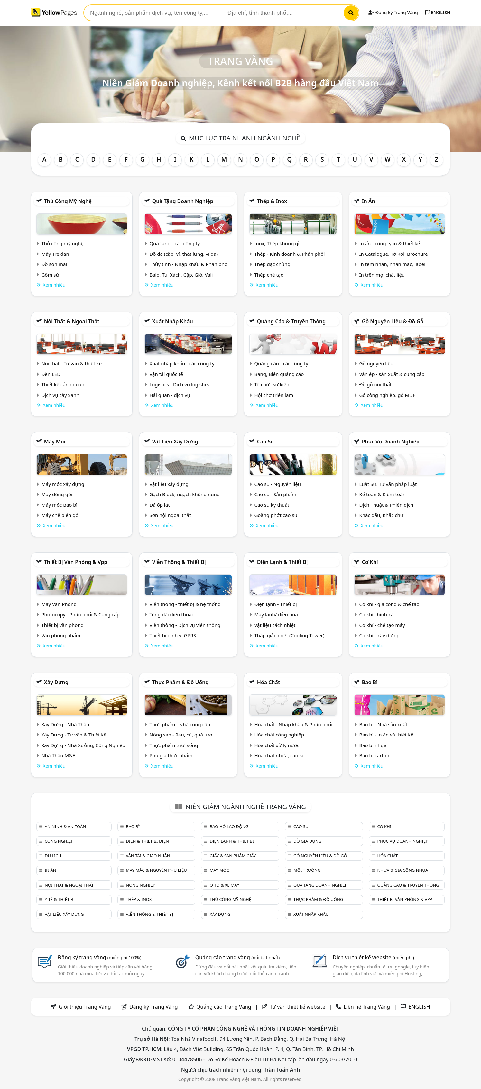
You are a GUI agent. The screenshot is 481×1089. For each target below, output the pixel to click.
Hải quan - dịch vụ (169, 395)
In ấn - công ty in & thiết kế (389, 243)
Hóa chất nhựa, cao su (279, 755)
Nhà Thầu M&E (58, 755)
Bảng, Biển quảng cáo (279, 374)
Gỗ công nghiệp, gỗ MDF (387, 395)
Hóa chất (268, 682)
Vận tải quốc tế (166, 374)
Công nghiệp (59, 841)
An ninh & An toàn (65, 826)
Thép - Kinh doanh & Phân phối (289, 254)
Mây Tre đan (55, 254)
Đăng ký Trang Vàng (393, 12)
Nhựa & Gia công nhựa (402, 870)
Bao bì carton (374, 755)
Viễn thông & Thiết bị (179, 562)
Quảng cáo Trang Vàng (223, 1006)
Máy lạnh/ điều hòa (276, 614)
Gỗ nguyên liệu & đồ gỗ (392, 321)
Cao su (265, 441)
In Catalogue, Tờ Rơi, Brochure (393, 254)
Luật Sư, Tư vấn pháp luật (388, 484)
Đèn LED (50, 374)
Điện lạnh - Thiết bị (275, 604)
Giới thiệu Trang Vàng (85, 1006)
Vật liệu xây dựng (175, 441)
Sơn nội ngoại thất (170, 515)
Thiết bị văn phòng (62, 625)
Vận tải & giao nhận (148, 856)
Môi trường (307, 870)
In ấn (368, 201)
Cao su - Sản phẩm (275, 494)
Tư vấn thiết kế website (298, 1006)
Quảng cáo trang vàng (237, 957)
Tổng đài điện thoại (171, 614)
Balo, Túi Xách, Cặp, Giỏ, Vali (181, 275)
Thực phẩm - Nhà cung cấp (179, 724)
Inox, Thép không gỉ (276, 243)
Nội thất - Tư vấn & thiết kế (71, 363)
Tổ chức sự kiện (271, 384)
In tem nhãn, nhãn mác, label (392, 264)
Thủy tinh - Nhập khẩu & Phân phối (188, 264)
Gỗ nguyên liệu (376, 363)
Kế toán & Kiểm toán (382, 494)
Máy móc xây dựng (62, 484)
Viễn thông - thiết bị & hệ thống (184, 604)
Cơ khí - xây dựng (378, 635)
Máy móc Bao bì (59, 505)
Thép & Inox (272, 201)
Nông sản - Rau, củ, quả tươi (181, 734)
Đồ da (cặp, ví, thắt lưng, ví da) (183, 254)
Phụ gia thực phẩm (170, 755)
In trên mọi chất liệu (382, 275)
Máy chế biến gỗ (59, 515)
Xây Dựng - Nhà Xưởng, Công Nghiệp (83, 745)
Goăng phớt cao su (275, 515)
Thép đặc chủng (272, 264)
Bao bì (370, 682)
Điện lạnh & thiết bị (282, 562)
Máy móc (55, 441)
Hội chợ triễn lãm (273, 395)
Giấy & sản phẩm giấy (233, 856)
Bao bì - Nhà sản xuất (383, 724)
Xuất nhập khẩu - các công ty (181, 363)
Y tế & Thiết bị (60, 899)
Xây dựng (56, 682)
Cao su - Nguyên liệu (277, 484)
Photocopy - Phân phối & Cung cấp (80, 614)
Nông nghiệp (140, 885)
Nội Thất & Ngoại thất (71, 321)
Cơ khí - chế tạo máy (382, 625)
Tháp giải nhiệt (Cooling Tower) (289, 635)
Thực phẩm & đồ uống (180, 682)
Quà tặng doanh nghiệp (182, 201)
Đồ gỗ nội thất (375, 384)
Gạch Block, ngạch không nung (184, 494)
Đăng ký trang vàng (100, 957)
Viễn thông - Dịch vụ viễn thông (184, 625)
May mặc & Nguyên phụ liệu (156, 870)
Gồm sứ (50, 275)
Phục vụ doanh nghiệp (391, 441)
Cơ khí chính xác (377, 614)
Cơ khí (370, 562)
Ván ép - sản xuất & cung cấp (391, 374)
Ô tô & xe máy (224, 885)
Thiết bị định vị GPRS (172, 635)
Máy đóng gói (56, 494)
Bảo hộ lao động (229, 826)
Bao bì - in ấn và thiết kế (386, 734)
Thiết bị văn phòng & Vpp (75, 562)
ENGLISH (437, 12)
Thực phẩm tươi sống (173, 745)
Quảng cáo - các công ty (281, 363)
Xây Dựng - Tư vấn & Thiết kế (73, 734)
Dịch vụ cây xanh (60, 395)
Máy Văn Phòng (59, 604)
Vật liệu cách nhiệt (274, 625)
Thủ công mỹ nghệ (68, 201)
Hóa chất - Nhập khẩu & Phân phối (293, 724)
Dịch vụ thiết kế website (373, 957)
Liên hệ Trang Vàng (367, 1006)
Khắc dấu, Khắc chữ (381, 515)
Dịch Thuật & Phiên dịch (386, 505)
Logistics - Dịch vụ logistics (179, 384)
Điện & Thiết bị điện (147, 841)
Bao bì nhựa (372, 745)
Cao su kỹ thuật (271, 505)
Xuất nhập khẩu (172, 321)
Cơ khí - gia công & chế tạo (389, 604)
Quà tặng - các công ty (174, 243)
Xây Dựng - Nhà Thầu (65, 724)
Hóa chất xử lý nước (276, 745)
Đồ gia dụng (307, 841)
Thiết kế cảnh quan (62, 384)
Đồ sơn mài (54, 264)
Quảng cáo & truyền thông (291, 321)
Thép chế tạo (268, 275)
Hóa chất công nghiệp (279, 734)
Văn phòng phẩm (60, 635)
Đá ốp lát (159, 505)
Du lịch (53, 856)
